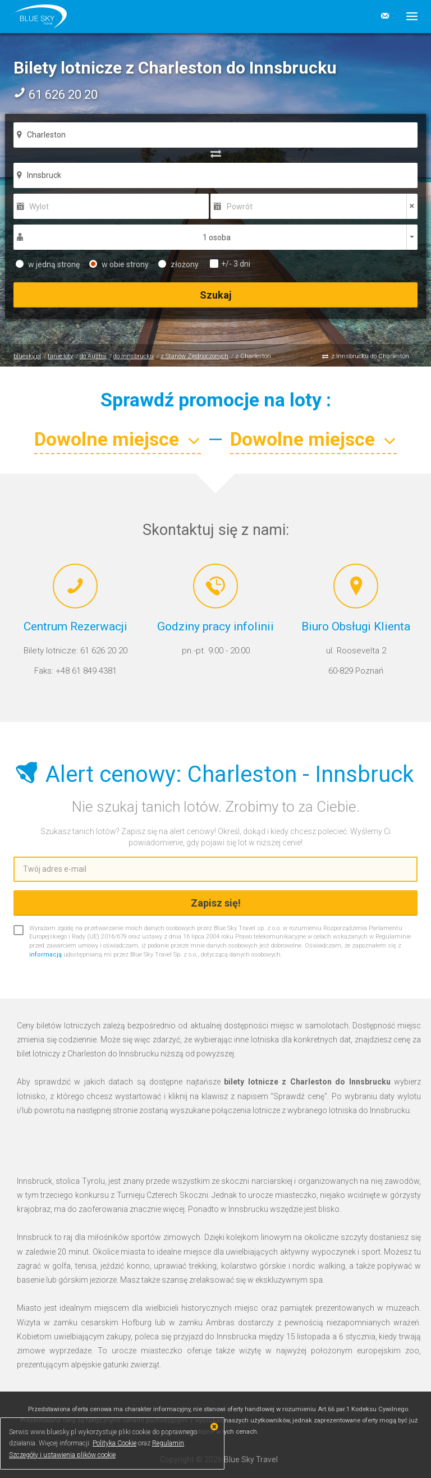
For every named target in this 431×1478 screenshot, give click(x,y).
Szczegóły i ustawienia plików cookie (62, 1455)
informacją (45, 954)
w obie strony (119, 264)
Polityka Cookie (114, 1443)
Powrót (240, 206)
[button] (408, 16)
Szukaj (216, 295)
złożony (178, 264)
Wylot (39, 206)
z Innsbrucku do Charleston (370, 356)
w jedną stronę (48, 264)
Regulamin (168, 1443)
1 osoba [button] (217, 237)
